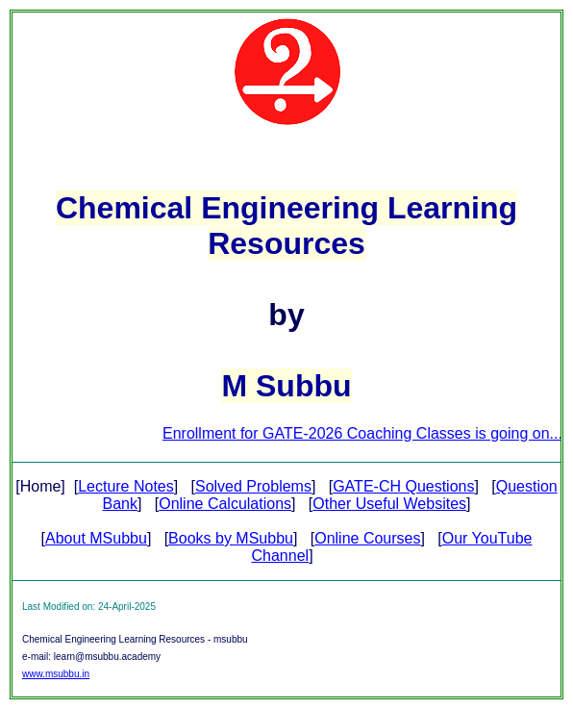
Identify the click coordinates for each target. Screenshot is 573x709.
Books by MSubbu (230, 538)
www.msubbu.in (55, 674)
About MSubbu (96, 538)
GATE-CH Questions (403, 486)
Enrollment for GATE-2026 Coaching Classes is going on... (368, 433)
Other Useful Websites (389, 503)
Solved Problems (253, 486)
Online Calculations (225, 503)
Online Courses (367, 538)
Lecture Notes (126, 486)
